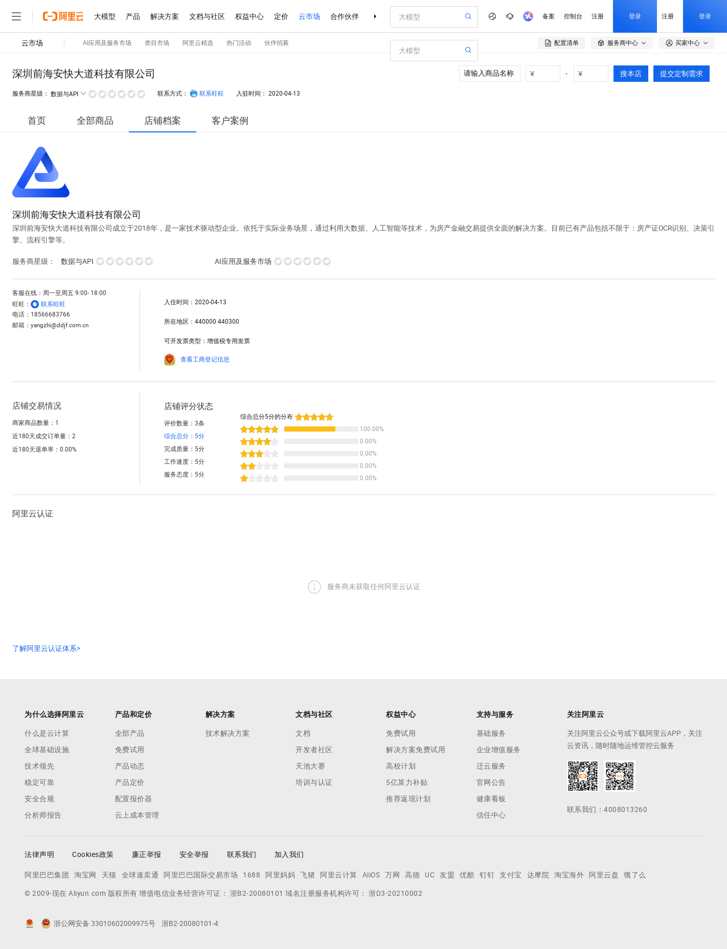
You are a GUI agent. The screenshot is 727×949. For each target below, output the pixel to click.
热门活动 (238, 43)
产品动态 (130, 766)
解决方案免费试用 (415, 749)
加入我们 (289, 854)
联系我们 (242, 854)
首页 (37, 120)
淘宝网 (85, 875)
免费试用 (130, 749)
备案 (548, 16)
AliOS (371, 875)
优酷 (467, 875)
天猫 (109, 875)
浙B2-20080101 (257, 893)
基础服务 (491, 733)
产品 (133, 16)
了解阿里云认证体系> (46, 648)
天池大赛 (310, 766)
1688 (251, 875)
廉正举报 (147, 854)
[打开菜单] (16, 16)
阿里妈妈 (280, 875)
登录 (635, 16)
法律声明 (39, 854)
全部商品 (95, 120)
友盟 (447, 875)
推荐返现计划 (408, 799)
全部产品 (130, 733)
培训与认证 (314, 782)
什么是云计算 (47, 733)
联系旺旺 (207, 93)
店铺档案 (162, 120)
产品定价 (130, 782)
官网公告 (491, 782)
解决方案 (164, 16)
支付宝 (510, 875)
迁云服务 (491, 766)
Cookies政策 (93, 854)
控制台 (573, 16)
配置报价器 (133, 799)
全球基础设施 (47, 749)
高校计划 (401, 766)
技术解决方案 (228, 733)
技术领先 (39, 766)
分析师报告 (43, 815)
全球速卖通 (140, 875)
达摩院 (538, 875)
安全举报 (194, 854)
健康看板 (491, 799)
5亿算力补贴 (406, 782)
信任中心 (491, 815)
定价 (281, 16)
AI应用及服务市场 (107, 43)
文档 (303, 733)
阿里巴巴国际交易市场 (201, 875)
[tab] (36, 120)
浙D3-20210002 (395, 893)
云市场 (309, 16)
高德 (412, 875)
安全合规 (39, 799)
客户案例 (230, 120)
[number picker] (547, 73)
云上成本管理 (137, 815)
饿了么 (635, 875)
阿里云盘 (604, 875)
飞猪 (307, 875)
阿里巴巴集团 (47, 875)
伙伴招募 (276, 43)
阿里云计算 (338, 875)
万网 (392, 875)
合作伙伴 (344, 16)
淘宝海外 (569, 875)
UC (430, 875)
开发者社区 (314, 749)
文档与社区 (207, 16)
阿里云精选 (198, 43)
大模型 (105, 16)
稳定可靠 (39, 782)
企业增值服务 (498, 749)
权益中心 (249, 16)
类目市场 (157, 43)
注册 (598, 16)
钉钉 (487, 875)
